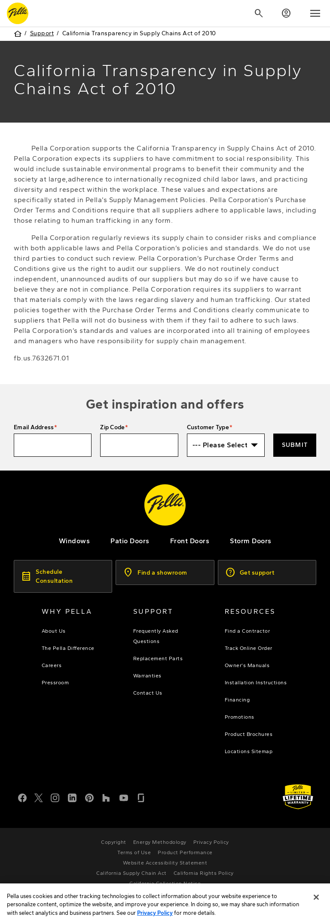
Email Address (34, 427)
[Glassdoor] (141, 797)
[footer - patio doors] (130, 541)
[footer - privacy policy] (211, 842)
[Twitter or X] (38, 797)
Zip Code (112, 427)
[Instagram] (55, 797)
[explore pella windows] (74, 541)
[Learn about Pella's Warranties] (298, 797)
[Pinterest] (89, 797)
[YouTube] (124, 797)
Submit (295, 445)
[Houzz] (106, 797)
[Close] (316, 908)
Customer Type (208, 427)
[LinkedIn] (72, 797)
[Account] (286, 13)
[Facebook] (22, 797)
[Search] (258, 13)
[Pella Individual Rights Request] (165, 894)
